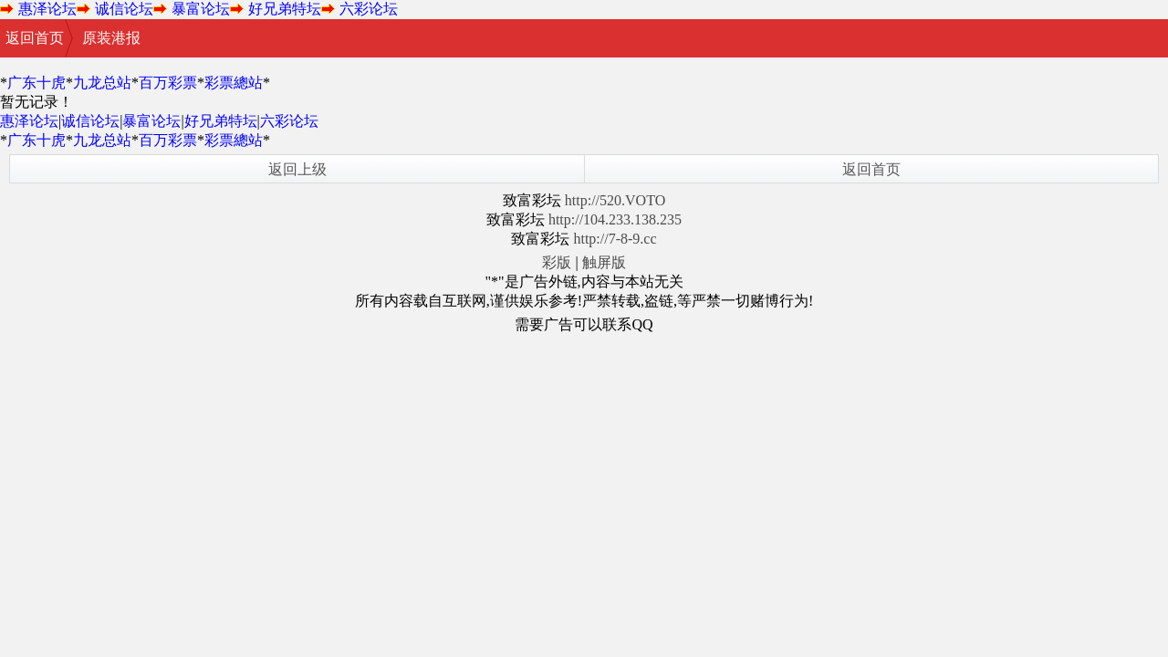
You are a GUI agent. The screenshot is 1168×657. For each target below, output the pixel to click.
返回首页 (34, 38)
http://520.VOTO (615, 200)
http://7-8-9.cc (614, 238)
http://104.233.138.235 (615, 219)
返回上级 (297, 169)
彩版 (556, 262)
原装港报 (111, 38)
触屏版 (604, 262)
